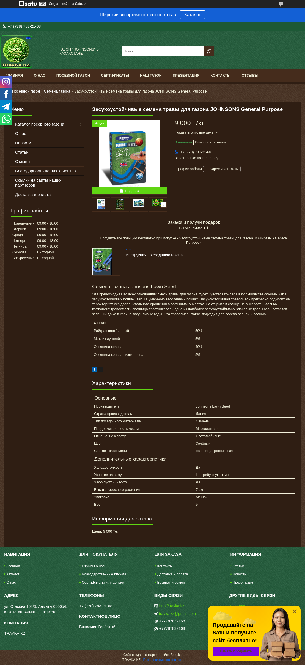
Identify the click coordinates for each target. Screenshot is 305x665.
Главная (14, 75)
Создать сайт (59, 4)
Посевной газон (73, 75)
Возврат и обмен (171, 582)
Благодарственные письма (104, 574)
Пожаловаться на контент (163, 660)
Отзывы (249, 75)
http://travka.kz (171, 606)
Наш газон (151, 75)
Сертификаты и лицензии (103, 582)
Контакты (221, 75)
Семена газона (57, 91)
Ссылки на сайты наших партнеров (38, 182)
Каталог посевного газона (39, 124)
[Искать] (209, 51)
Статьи (22, 152)
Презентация (186, 75)
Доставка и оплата (33, 194)
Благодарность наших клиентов (45, 170)
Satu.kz (176, 655)
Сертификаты (115, 75)
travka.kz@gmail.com (177, 613)
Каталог (192, 14)
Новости (23, 142)
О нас (39, 75)
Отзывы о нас (93, 566)
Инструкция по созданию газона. (155, 255)
